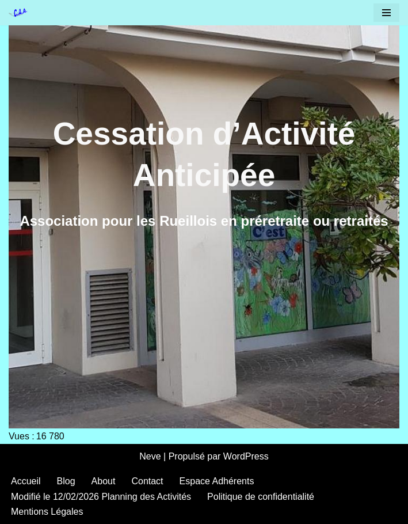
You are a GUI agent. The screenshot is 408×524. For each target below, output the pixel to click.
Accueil (26, 481)
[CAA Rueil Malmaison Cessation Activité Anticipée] (21, 12)
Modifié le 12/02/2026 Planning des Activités (101, 497)
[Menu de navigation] (386, 12)
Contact (147, 481)
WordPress (246, 456)
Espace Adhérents (217, 481)
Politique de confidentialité (260, 497)
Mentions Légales (47, 512)
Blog (66, 481)
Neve (150, 456)
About (103, 481)
